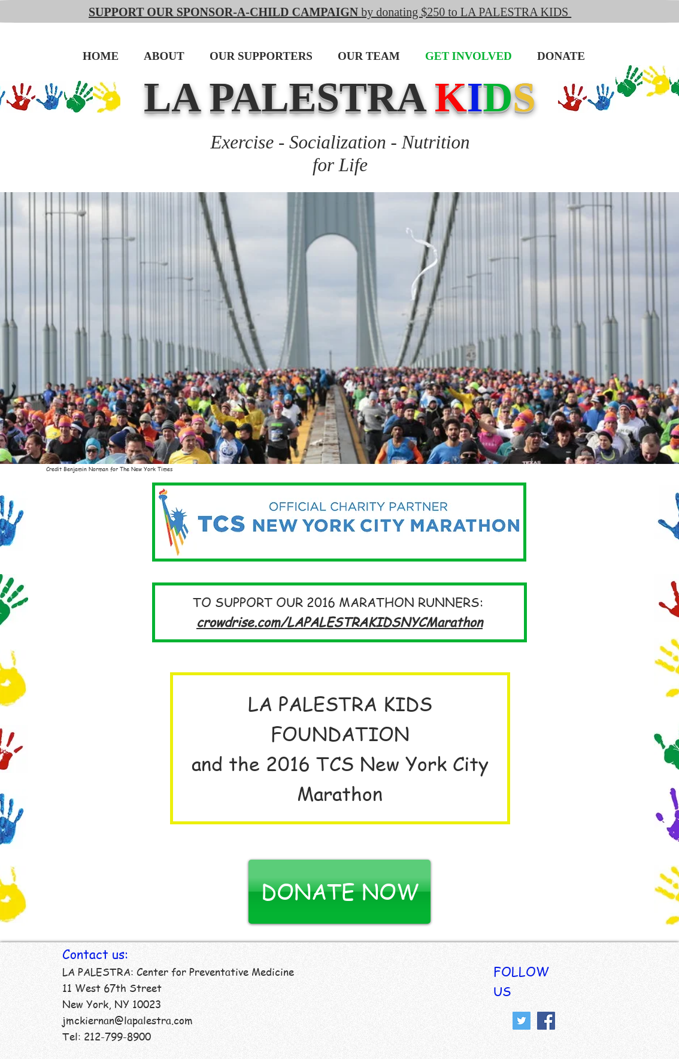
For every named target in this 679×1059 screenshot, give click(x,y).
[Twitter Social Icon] (522, 1021)
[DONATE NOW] (339, 892)
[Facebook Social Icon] (546, 1021)
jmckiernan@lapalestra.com (127, 1020)
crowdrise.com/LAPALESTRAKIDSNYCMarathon (339, 621)
